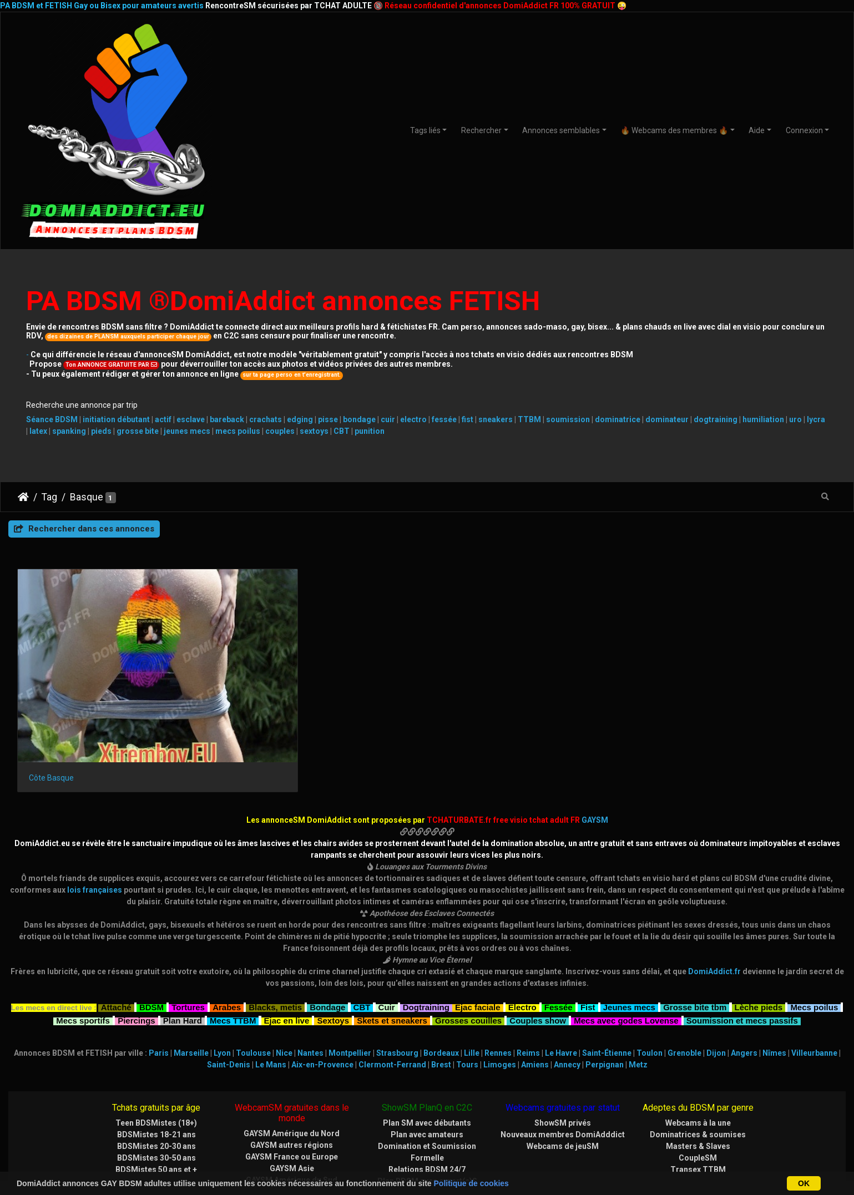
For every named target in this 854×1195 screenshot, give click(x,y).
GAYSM (595, 759)
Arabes (227, 945)
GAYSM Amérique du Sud (291, 1119)
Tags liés (425, 130)
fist (467, 419)
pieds (101, 431)
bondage (359, 419)
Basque (86, 497)
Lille (471, 992)
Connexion (804, 130)
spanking (69, 431)
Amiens (535, 1003)
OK (804, 1183)
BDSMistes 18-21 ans (156, 1073)
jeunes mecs (187, 431)
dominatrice (617, 419)
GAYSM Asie (292, 1107)
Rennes (498, 992)
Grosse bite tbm (694, 945)
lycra (816, 419)
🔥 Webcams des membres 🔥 (674, 130)
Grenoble (684, 992)
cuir (388, 419)
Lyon (222, 992)
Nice (284, 992)
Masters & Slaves (698, 1085)
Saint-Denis (228, 1003)
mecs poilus (237, 431)
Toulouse (253, 992)
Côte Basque (51, 716)
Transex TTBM (698, 1108)
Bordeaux (441, 992)
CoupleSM (698, 1096)
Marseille (191, 992)
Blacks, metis (275, 945)
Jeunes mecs (629, 945)
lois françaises (94, 828)
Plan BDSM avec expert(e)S (427, 1120)
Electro (522, 945)
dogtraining (715, 419)
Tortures (188, 945)
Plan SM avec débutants (427, 1061)
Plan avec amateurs (427, 1073)
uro (795, 419)
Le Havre (561, 992)
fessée (444, 419)
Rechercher (481, 130)
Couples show (537, 957)
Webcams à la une (698, 1061)
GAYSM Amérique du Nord (292, 1072)
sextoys (314, 431)
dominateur (667, 419)
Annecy (567, 1003)
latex (38, 431)
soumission (568, 419)
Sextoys (333, 957)
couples (280, 431)
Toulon (649, 992)
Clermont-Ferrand (392, 1003)
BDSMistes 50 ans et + (156, 1108)
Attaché (116, 945)
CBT (341, 431)
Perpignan (604, 1003)
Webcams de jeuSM (563, 1085)
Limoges (499, 1003)
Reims (528, 992)
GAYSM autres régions (291, 1084)
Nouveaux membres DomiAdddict (563, 1073)
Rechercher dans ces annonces (84, 529)
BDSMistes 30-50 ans (156, 1096)
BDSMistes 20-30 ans (156, 1085)
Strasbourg (397, 992)
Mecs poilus (814, 945)
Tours (467, 1003)
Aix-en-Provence (322, 1003)
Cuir (386, 945)
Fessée (558, 945)
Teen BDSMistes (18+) (156, 1061)
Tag (49, 497)
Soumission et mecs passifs (742, 957)
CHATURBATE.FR (480, 1163)
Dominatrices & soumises (698, 1073)
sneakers (495, 419)
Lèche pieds (759, 945)
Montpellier (350, 992)
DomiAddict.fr (714, 910)
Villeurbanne (814, 992)
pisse (328, 419)
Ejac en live (287, 957)
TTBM (529, 419)
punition (370, 431)
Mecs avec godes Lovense (626, 957)
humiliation (763, 419)
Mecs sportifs (83, 957)
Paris (159, 992)
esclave (190, 419)
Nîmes (774, 992)
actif (163, 419)
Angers (744, 992)
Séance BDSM (52, 419)
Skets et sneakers (392, 957)
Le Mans (270, 1003)
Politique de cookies (471, 1183)
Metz (638, 1003)
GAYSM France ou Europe (291, 1095)
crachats (265, 419)
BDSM (151, 945)
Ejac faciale (478, 945)
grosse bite (138, 431)
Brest (441, 1003)
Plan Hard (182, 957)
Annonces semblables (561, 130)
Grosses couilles (468, 957)
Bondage (327, 945)
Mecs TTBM (233, 957)
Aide (757, 130)
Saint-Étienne (606, 992)
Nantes (310, 992)
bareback (227, 419)
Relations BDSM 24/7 (427, 1108)
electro (413, 419)
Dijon (716, 992)
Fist (587, 945)
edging (300, 419)
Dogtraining (426, 945)
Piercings (136, 957)
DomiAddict (23, 497)
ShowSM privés (562, 1061)
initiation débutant (116, 419)
